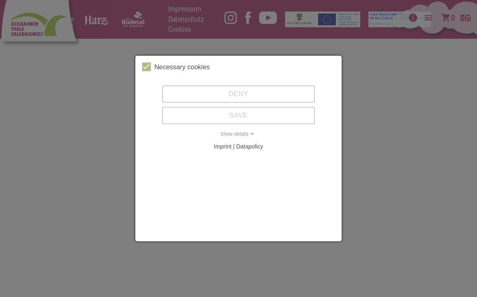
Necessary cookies (176, 66)
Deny (238, 93)
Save (238, 115)
